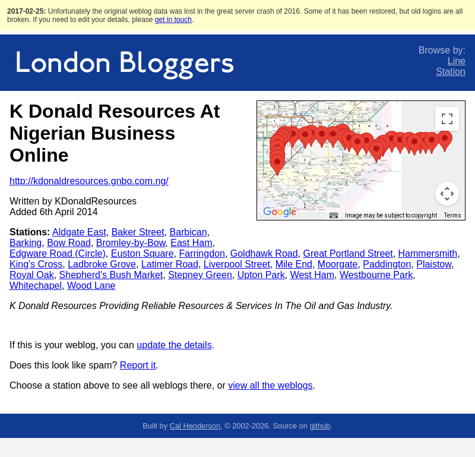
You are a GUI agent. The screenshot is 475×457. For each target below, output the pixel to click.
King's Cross (36, 264)
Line (457, 61)
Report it (138, 365)
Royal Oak (32, 275)
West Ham (312, 275)
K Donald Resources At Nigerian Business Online (115, 133)
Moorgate (338, 264)
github (319, 425)
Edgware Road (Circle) (58, 253)
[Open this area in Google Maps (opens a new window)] (279, 212)
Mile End (294, 264)
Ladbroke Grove (102, 264)
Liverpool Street (237, 264)
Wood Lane (91, 285)
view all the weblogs (270, 385)
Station (451, 72)
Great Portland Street (347, 253)
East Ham (191, 243)
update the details (174, 345)
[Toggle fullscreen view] (447, 119)
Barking (26, 243)
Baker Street (138, 232)
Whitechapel (36, 285)
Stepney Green (200, 275)
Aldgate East (79, 232)
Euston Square (142, 253)
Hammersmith (428, 253)
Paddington (387, 264)
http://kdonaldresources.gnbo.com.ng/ (89, 181)
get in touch (173, 19)
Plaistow (433, 264)
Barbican (188, 232)
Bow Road (69, 243)
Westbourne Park (376, 275)
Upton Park (261, 275)
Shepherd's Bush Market (111, 275)
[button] (333, 137)
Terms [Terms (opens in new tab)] (452, 215)
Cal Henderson (195, 425)
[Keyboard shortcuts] (334, 216)
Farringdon (201, 253)
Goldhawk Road (264, 253)
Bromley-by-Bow (130, 243)
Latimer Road (169, 264)
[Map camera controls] (447, 194)
